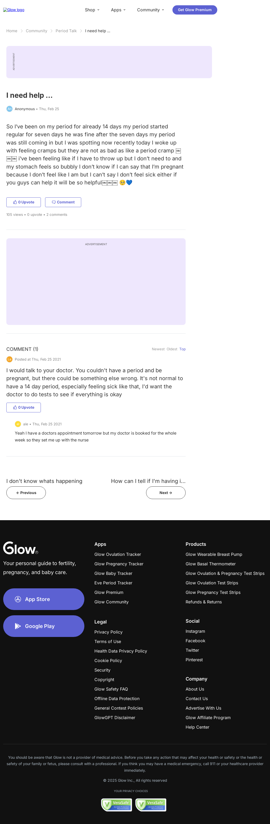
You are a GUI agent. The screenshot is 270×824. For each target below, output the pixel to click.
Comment (63, 202)
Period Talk (66, 30)
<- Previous (26, 492)
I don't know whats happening (44, 481)
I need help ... (97, 30)
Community (36, 30)
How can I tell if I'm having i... (148, 481)
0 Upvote (23, 202)
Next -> (166, 492)
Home (11, 30)
